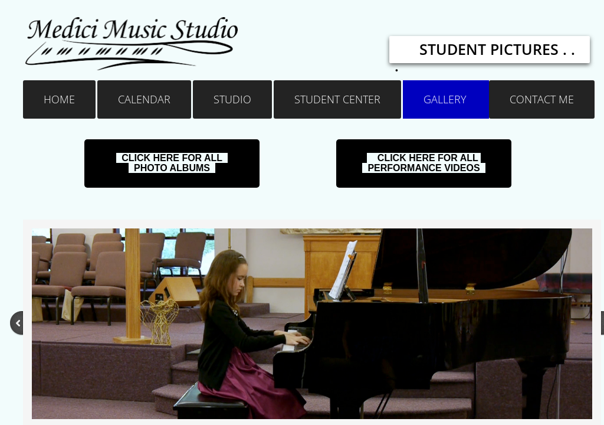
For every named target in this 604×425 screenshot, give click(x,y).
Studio (232, 99)
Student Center (337, 99)
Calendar (144, 99)
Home (59, 99)
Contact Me (542, 99)
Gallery (445, 99)
